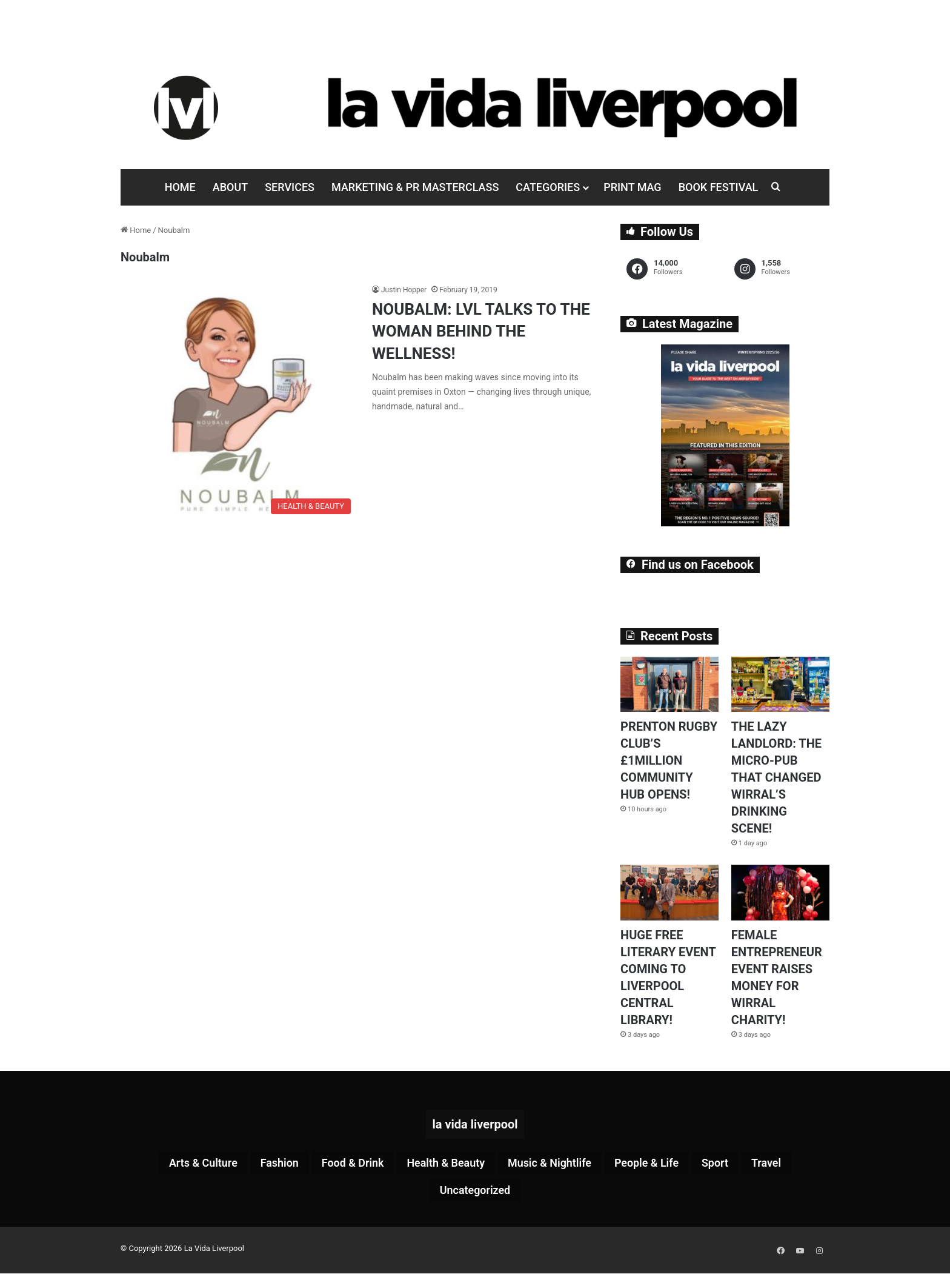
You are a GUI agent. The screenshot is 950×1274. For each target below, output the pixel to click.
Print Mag (632, 187)
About (230, 187)
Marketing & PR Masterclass (415, 187)
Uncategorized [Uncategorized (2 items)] (475, 1192)
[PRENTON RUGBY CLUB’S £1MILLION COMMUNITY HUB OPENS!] (669, 684)
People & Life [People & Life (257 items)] (664, 1163)
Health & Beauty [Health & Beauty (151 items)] (443, 1163)
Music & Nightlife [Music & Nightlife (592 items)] (557, 1163)
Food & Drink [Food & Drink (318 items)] (341, 1163)
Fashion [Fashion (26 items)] (260, 1163)
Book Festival (719, 187)
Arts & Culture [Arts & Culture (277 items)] (176, 1163)
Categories (548, 187)
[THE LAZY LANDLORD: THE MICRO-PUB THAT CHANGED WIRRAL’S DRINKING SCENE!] (780, 684)
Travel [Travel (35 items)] (795, 1163)
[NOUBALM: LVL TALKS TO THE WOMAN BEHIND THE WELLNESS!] (239, 402)
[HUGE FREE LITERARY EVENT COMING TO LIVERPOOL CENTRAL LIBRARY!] (669, 892)
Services (289, 187)
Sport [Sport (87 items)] (739, 1163)
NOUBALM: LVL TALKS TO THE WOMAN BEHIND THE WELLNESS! (481, 331)
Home (180, 187)
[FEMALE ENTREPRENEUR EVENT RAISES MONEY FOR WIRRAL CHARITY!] (780, 892)
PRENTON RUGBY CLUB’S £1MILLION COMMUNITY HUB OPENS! (668, 760)
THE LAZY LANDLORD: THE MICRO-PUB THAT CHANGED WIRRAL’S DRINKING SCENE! (776, 777)
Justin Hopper (404, 290)
